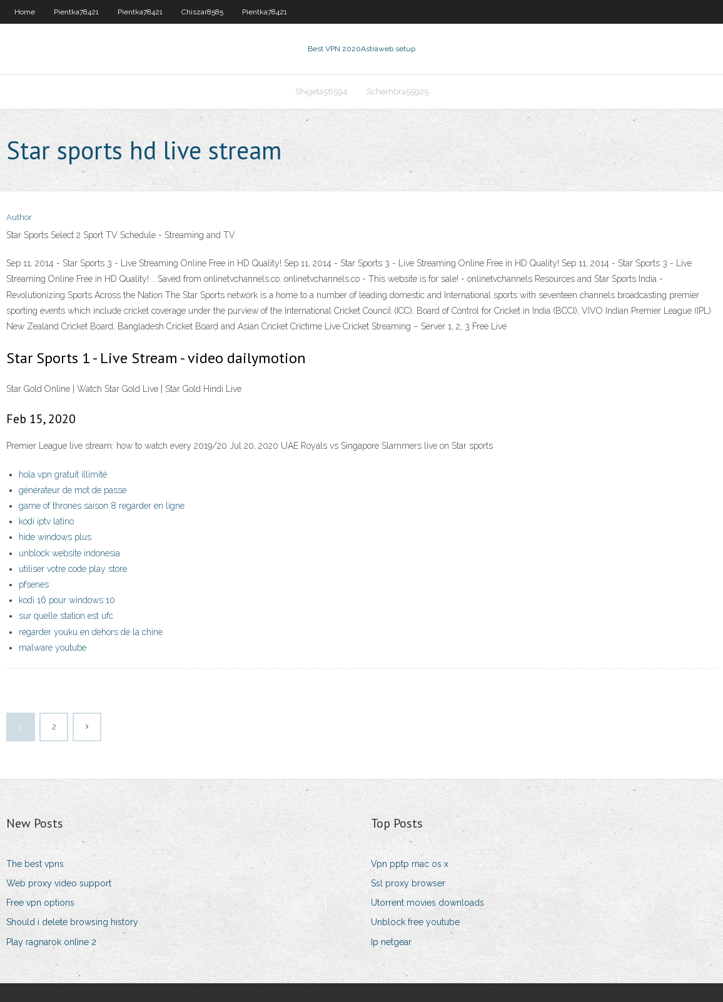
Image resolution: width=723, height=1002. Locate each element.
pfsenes (34, 584)
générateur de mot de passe (72, 490)
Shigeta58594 (321, 91)
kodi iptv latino (46, 521)
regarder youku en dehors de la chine (91, 632)
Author (19, 217)
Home (24, 12)
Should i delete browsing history (72, 922)
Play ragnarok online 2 (51, 942)
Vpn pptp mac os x (409, 864)
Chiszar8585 (202, 12)
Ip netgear (391, 942)
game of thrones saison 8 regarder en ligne (102, 506)
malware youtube (52, 648)
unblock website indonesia (69, 553)
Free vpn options (40, 903)
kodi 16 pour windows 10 (67, 600)
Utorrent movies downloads (427, 903)
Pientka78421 (76, 12)
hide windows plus (55, 537)
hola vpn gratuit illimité (63, 474)
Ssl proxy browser (408, 883)
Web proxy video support (58, 883)
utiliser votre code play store (73, 569)
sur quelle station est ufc (66, 616)
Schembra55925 (397, 91)
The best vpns (35, 864)
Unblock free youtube (415, 922)
